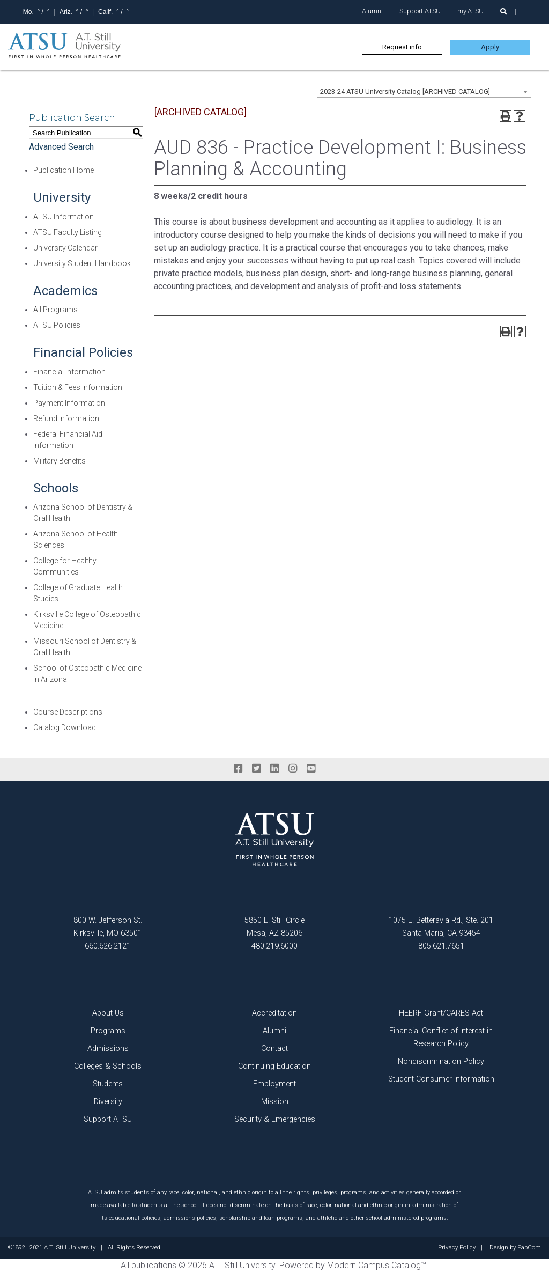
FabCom (529, 1248)
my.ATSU (470, 11)
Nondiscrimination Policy (441, 1061)
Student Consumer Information (441, 1079)
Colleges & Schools (108, 1066)
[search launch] (503, 12)
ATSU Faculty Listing (67, 232)
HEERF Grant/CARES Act (441, 1013)
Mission (274, 1101)
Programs (108, 1030)
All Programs (55, 309)
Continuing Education (274, 1066)
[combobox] (424, 91)
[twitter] (256, 768)
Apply (490, 47)
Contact (274, 1048)
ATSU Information (63, 216)
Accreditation (274, 1013)
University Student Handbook (82, 263)
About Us (108, 1013)
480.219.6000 (274, 946)
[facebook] (238, 768)
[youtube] (311, 768)
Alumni (372, 11)
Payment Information (69, 403)
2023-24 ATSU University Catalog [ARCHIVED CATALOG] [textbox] (405, 91)
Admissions (108, 1048)
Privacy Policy (457, 1248)
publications (153, 1265)
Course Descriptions (67, 712)
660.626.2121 (108, 946)
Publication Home (63, 170)
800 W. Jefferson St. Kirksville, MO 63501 (107, 927)
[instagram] (293, 768)
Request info (402, 47)
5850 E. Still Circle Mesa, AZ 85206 (274, 927)
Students (108, 1084)
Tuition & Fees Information (77, 387)
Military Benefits (59, 461)
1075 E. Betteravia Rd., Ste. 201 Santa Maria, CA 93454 (441, 927)
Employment (274, 1084)
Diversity (108, 1101)
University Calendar (65, 248)
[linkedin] (274, 768)
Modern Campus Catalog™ (376, 1265)
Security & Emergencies (274, 1119)
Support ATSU (420, 11)
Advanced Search (61, 147)
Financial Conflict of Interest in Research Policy (441, 1037)
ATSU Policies (56, 325)
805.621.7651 (441, 946)
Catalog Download (64, 727)
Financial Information (69, 371)
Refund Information (66, 418)
